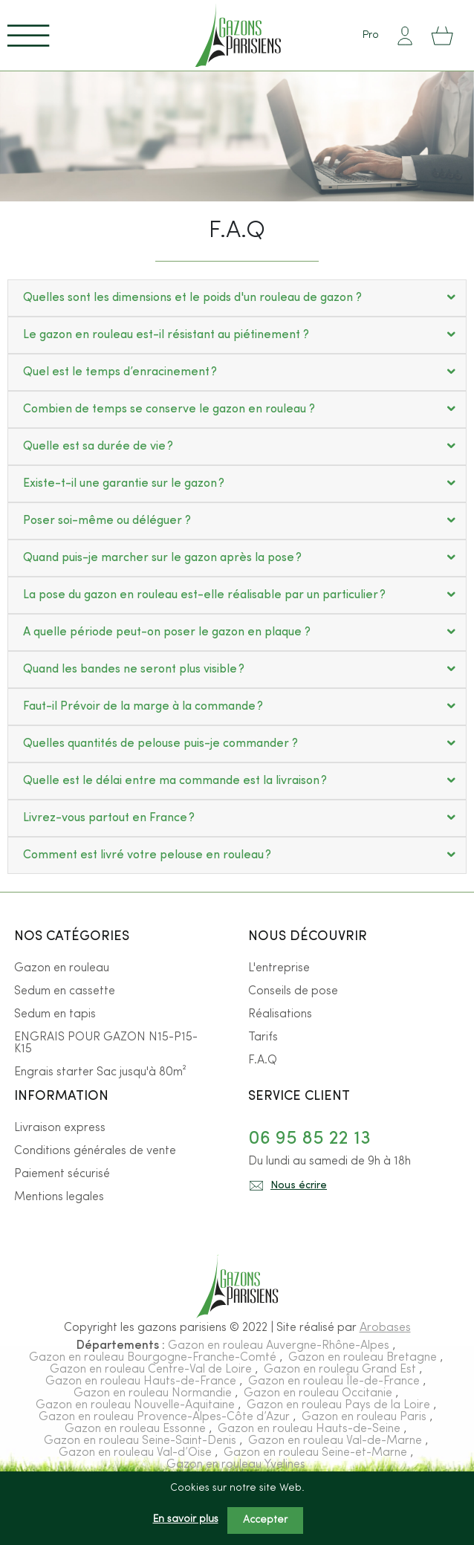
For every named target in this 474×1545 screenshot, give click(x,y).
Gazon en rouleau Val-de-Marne (336, 1441)
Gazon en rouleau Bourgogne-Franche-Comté (154, 1358)
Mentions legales (59, 1197)
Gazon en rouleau (61, 968)
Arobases (385, 1328)
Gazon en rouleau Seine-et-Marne (317, 1453)
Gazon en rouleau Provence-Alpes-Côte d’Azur (166, 1417)
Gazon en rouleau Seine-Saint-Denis (141, 1441)
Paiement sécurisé (62, 1174)
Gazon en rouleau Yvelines (235, 1465)
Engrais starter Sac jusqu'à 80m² (100, 1072)
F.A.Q (262, 1060)
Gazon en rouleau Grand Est (341, 1370)
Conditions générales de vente (95, 1151)
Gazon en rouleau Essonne (137, 1429)
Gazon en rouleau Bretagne (364, 1358)
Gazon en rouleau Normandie (154, 1393)
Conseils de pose (293, 991)
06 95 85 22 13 (309, 1139)
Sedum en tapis (55, 1014)
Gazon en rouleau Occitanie (319, 1393)
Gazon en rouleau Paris (365, 1417)
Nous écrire (298, 1185)
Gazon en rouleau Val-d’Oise (137, 1453)
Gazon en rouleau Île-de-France (335, 1381)
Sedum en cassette (64, 991)
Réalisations (280, 1014)
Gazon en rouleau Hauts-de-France (142, 1381)
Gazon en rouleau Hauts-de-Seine (310, 1429)
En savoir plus (185, 1519)
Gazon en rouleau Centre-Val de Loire (152, 1370)
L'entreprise (279, 968)
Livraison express (59, 1128)
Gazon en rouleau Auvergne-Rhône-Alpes (280, 1346)
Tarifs (263, 1037)
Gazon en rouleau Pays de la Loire (340, 1405)
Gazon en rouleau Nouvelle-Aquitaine (137, 1405)
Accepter (265, 1520)
